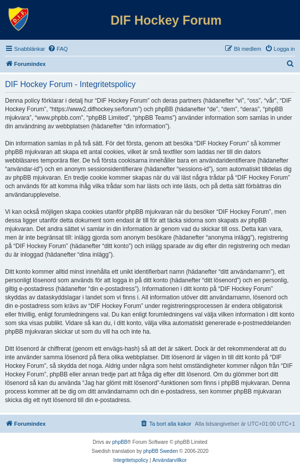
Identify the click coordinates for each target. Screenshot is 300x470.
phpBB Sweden (160, 451)
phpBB (119, 442)
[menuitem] (58, 49)
